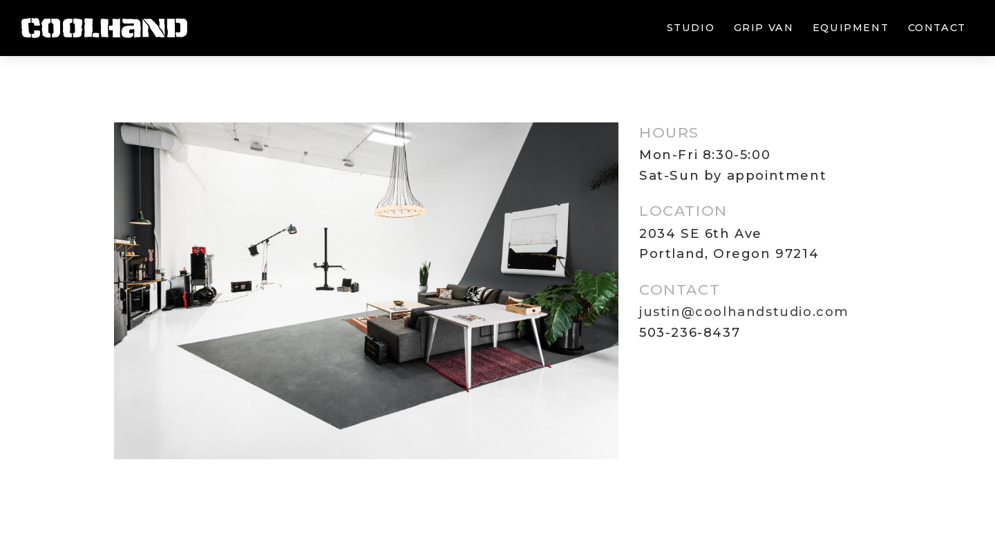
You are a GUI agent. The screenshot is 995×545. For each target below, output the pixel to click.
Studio (691, 27)
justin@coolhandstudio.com (744, 312)
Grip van (764, 27)
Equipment (851, 27)
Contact (937, 27)
